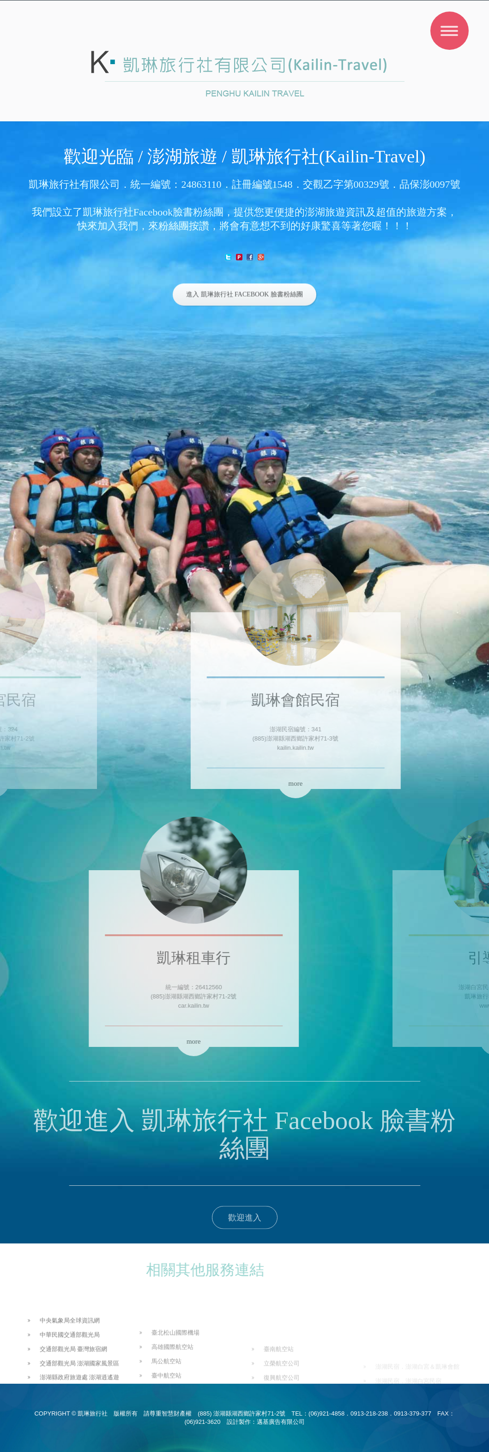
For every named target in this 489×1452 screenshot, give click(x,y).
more (216, 783)
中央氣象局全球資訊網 (70, 1349)
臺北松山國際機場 (175, 1366)
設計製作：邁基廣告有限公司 (266, 1421)
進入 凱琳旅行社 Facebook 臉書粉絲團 (244, 296)
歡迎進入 (244, 1225)
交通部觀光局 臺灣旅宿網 (74, 1377)
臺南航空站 (279, 1377)
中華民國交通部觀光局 (70, 1363)
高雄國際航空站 (172, 1380)
